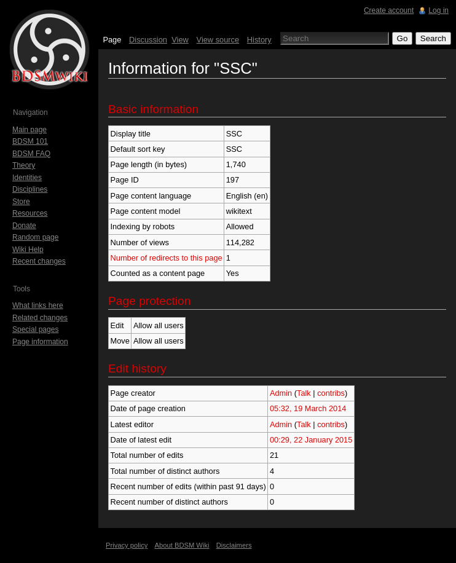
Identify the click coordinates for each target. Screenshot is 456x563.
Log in (438, 10)
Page (112, 39)
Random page (35, 237)
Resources (29, 213)
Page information (40, 341)
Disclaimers (234, 545)
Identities (27, 177)
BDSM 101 (30, 141)
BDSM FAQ (31, 153)
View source (218, 39)
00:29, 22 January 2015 (311, 439)
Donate (24, 225)
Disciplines (29, 189)
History (259, 39)
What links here (37, 305)
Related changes (40, 317)
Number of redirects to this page (166, 257)
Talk (304, 393)
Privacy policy (126, 545)
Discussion (148, 39)
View (180, 39)
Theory (23, 165)
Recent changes (39, 261)
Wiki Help (28, 249)
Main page (29, 129)
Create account (389, 10)
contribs (331, 393)
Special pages (35, 329)
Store (21, 201)
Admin (281, 393)
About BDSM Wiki (182, 545)
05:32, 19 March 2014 (308, 408)
